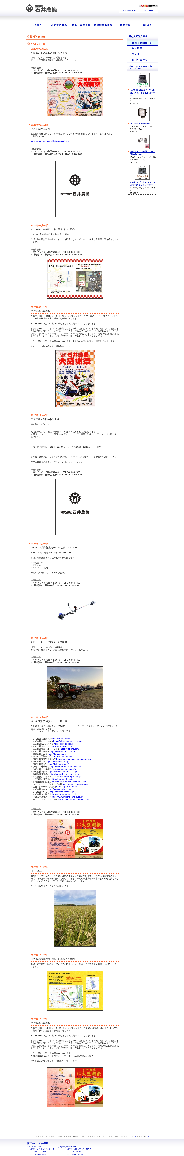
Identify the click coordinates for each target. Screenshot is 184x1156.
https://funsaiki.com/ (57, 754)
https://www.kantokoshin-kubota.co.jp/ (73, 759)
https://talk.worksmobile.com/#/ (67, 741)
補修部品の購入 (79, 1136)
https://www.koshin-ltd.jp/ (57, 761)
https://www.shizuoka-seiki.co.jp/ (65, 774)
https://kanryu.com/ (63, 756)
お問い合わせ (142, 1136)
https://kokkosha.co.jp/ (58, 764)
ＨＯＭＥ (40, 1136)
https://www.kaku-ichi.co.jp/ (62, 751)
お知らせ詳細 (112, 1136)
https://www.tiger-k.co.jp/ (69, 776)
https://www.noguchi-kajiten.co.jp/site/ (69, 781)
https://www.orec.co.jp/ (62, 746)
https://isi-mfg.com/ (61, 739)
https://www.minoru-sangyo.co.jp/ (67, 797)
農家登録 (91, 1136)
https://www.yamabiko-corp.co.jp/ (73, 799)
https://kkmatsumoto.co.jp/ (62, 792)
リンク (132, 1136)
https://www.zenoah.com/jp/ (75, 784)
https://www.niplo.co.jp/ (63, 779)
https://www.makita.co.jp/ (59, 789)
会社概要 (124, 1136)
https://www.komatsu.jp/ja (64, 769)
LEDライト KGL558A (140, 123)
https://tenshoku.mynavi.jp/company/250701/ (51, 141)
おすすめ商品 (50, 1136)
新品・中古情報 (64, 1136)
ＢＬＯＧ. (101, 1136)
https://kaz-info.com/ (70, 749)
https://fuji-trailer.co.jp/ (66, 786)
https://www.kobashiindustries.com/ (66, 766)
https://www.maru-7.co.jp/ (64, 794)
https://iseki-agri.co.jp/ (64, 744)
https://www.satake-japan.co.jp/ (62, 771)
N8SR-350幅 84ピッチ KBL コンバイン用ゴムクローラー (143, 93)
